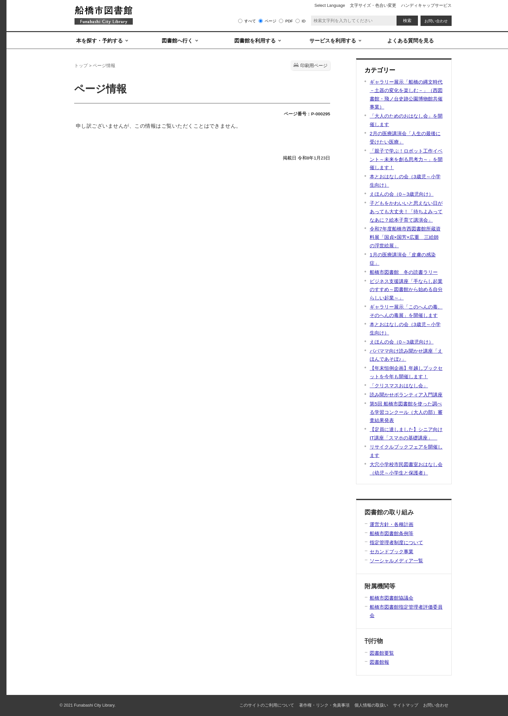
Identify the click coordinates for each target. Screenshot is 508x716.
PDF (289, 21)
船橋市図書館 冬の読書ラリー (404, 272)
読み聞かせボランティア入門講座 (406, 394)
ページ (270, 21)
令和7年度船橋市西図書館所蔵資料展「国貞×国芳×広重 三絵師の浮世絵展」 (405, 237)
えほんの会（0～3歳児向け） (401, 194)
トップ (81, 65)
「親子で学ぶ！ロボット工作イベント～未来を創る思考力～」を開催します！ (406, 159)
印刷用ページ (314, 65)
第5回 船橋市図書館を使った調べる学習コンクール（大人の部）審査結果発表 (406, 412)
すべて (250, 21)
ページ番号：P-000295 (307, 114)
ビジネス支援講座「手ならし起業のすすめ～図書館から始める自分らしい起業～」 (406, 289)
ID (304, 21)
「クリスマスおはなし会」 (399, 385)
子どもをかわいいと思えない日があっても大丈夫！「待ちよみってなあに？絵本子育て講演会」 (406, 211)
